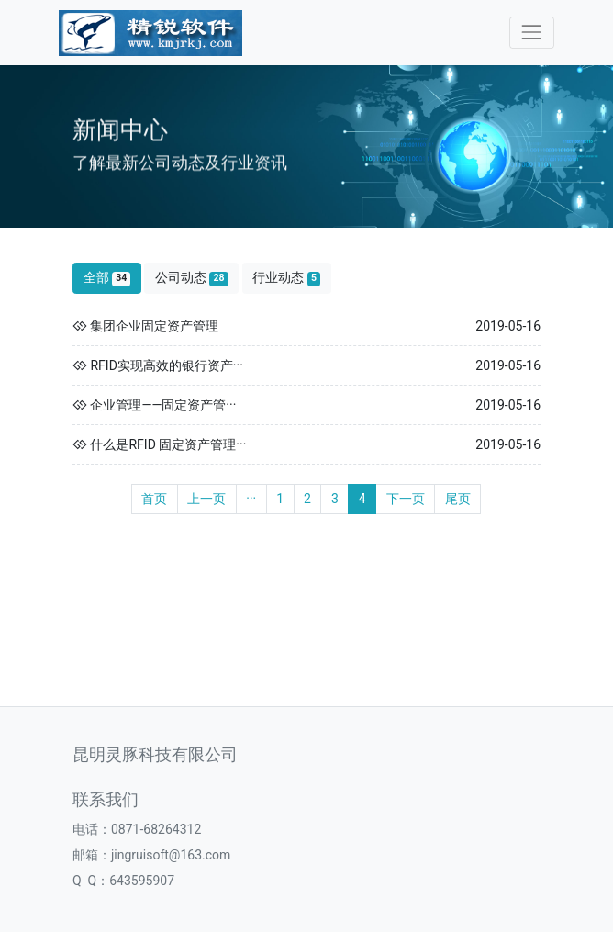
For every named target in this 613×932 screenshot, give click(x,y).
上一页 (206, 498)
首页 (154, 498)
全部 (107, 278)
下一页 (405, 498)
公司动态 (191, 278)
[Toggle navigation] (531, 33)
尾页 (458, 498)
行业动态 (286, 278)
